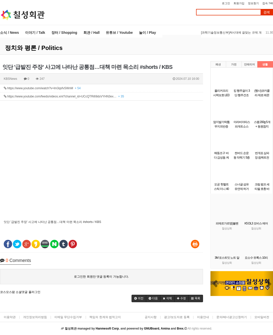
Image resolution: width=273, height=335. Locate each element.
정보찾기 (253, 3)
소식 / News (9, 33)
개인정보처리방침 (35, 317)
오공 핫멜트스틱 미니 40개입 (221, 189)
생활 (265, 64)
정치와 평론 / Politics (34, 47)
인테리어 (249, 64)
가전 (234, 64)
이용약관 (10, 317)
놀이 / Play (147, 33)
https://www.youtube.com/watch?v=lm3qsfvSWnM (42, 88)
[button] (139, 298)
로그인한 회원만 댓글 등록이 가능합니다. (101, 276)
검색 (266, 12)
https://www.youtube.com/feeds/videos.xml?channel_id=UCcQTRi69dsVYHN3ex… (64, 96)
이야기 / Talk (35, 33)
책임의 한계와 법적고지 (105, 317)
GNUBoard (151, 328)
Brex (180, 328)
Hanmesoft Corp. (108, 328)
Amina (165, 328)
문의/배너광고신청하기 (231, 317)
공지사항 (151, 317)
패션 (218, 64)
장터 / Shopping (64, 33)
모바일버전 (261, 317)
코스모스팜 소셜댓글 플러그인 (20, 292)
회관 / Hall (91, 33)
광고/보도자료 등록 (177, 317)
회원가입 (239, 3)
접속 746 (267, 3)
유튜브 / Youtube (119, 33)
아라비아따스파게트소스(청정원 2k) (242, 126)
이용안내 (203, 317)
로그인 (226, 3)
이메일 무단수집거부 (68, 317)
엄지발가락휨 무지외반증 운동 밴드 (221, 126)
